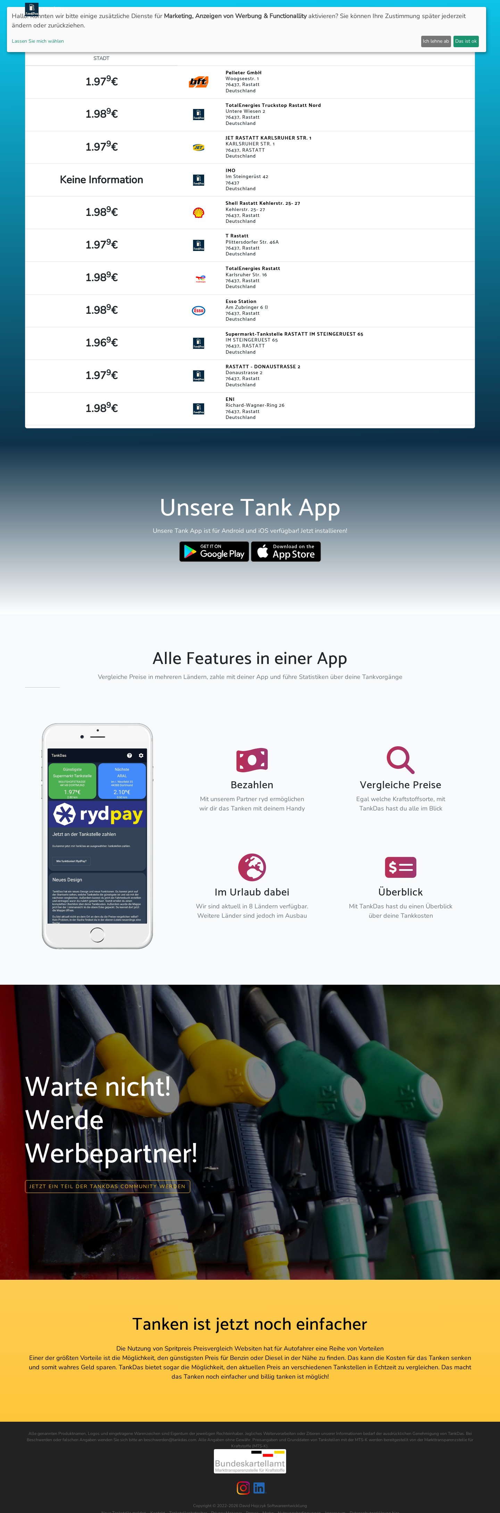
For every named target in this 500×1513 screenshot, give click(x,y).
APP (261, 9)
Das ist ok (466, 41)
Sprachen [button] (456, 9)
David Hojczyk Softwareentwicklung (273, 1505)
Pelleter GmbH (244, 73)
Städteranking (314, 9)
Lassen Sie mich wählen (38, 41)
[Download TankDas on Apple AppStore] (286, 551)
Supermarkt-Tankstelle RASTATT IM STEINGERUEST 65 (295, 334)
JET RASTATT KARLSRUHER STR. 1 (269, 138)
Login (401, 9)
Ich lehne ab (436, 41)
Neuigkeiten (235, 9)
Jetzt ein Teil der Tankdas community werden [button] (108, 1186)
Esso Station (241, 301)
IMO (231, 171)
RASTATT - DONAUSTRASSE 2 (263, 367)
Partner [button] (425, 9)
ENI (230, 399)
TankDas (53, 9)
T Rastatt (237, 236)
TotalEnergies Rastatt (253, 268)
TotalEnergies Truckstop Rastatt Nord (273, 105)
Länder (280, 9)
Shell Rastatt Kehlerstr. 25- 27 (263, 203)
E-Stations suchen (364, 9)
